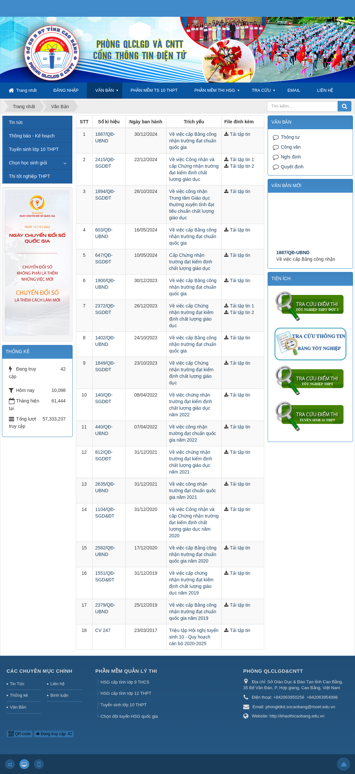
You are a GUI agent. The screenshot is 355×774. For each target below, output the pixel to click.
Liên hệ (57, 683)
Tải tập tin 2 (242, 166)
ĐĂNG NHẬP (66, 90)
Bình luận (59, 695)
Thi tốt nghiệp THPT (29, 176)
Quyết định (292, 166)
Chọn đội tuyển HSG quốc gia (129, 716)
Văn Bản (18, 707)
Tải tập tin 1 (242, 159)
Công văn (290, 147)
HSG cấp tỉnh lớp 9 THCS (125, 682)
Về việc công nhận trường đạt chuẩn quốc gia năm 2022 (192, 433)
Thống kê (19, 695)
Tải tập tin (240, 134)
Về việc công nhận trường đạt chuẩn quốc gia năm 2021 (192, 490)
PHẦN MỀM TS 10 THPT (154, 90)
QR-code (20, 734)
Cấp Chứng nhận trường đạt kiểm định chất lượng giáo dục (190, 262)
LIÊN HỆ (325, 90)
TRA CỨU (261, 90)
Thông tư (290, 137)
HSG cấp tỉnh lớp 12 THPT (126, 693)
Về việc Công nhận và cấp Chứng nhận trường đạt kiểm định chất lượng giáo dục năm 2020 (194, 522)
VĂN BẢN (104, 90)
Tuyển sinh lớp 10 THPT (34, 149)
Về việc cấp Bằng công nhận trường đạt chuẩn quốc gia (193, 141)
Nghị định (291, 156)
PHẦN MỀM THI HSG (214, 90)
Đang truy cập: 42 (54, 734)
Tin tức (16, 122)
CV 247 (103, 630)
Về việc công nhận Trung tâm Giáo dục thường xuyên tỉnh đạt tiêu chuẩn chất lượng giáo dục (191, 204)
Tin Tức (17, 683)
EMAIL (294, 90)
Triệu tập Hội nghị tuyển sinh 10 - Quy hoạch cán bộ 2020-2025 (194, 637)
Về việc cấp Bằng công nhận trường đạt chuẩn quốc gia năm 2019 (193, 611)
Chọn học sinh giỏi (28, 162)
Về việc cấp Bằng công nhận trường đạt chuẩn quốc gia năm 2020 (193, 554)
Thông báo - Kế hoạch (32, 135)
